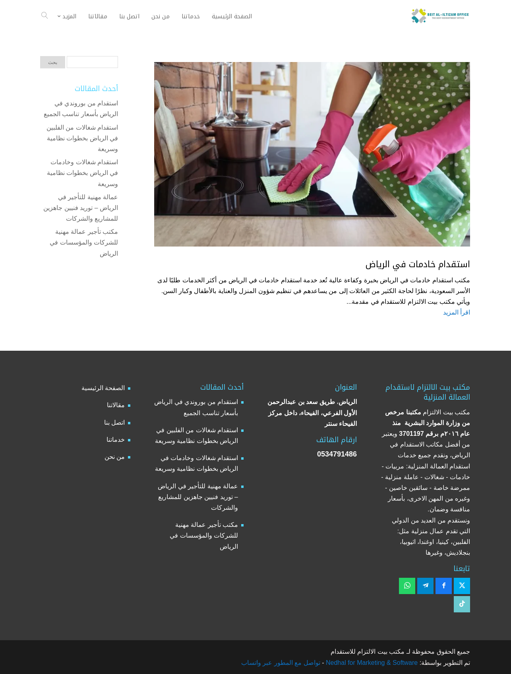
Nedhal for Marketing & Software (371, 662)
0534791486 (337, 454)
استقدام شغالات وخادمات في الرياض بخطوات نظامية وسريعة (82, 173)
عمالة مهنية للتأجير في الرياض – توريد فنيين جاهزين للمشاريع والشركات (80, 208)
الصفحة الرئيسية (103, 388)
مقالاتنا (116, 405)
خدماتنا (115, 439)
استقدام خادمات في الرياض (418, 264)
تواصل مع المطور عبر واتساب (280, 662)
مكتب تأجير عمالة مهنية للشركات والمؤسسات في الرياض (84, 242)
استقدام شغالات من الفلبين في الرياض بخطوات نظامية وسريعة (82, 138)
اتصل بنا (114, 422)
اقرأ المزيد (456, 312)
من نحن (115, 456)
